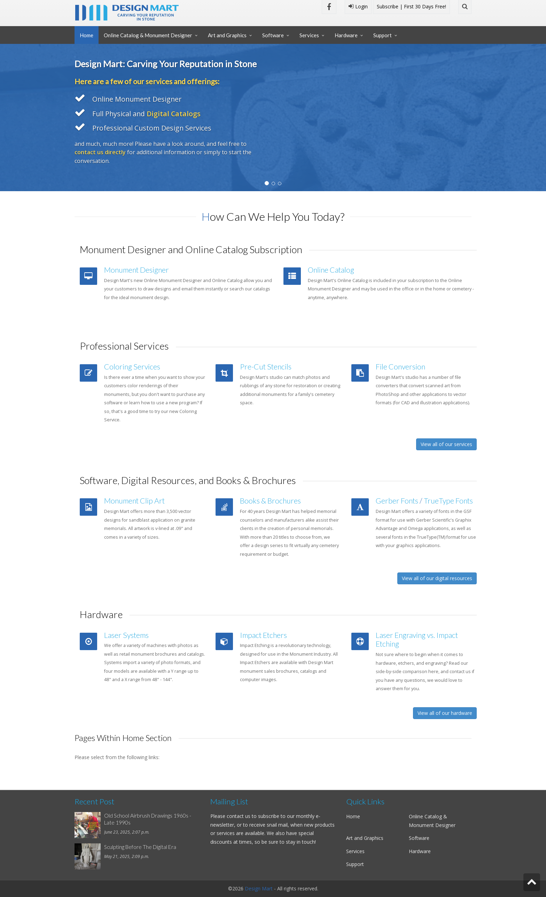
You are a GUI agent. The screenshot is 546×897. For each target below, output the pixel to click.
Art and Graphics (227, 35)
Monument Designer (136, 269)
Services (309, 35)
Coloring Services (132, 366)
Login (358, 6)
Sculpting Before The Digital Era (140, 847)
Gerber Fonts (397, 500)
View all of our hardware (445, 713)
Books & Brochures (270, 500)
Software (273, 35)
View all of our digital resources (437, 578)
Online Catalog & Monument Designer (148, 35)
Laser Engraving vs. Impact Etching (417, 640)
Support (382, 35)
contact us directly (100, 152)
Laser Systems (126, 635)
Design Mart (259, 888)
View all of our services (446, 444)
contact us (238, 816)
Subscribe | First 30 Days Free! (411, 6)
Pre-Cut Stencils (265, 366)
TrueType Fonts (448, 500)
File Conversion (400, 366)
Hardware (346, 35)
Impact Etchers (263, 635)
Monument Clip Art (134, 500)
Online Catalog (331, 269)
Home (86, 35)
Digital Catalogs (174, 113)
